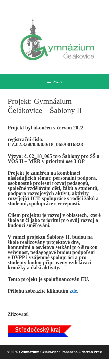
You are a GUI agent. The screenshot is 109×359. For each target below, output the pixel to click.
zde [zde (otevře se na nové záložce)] (73, 291)
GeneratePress (90, 352)
